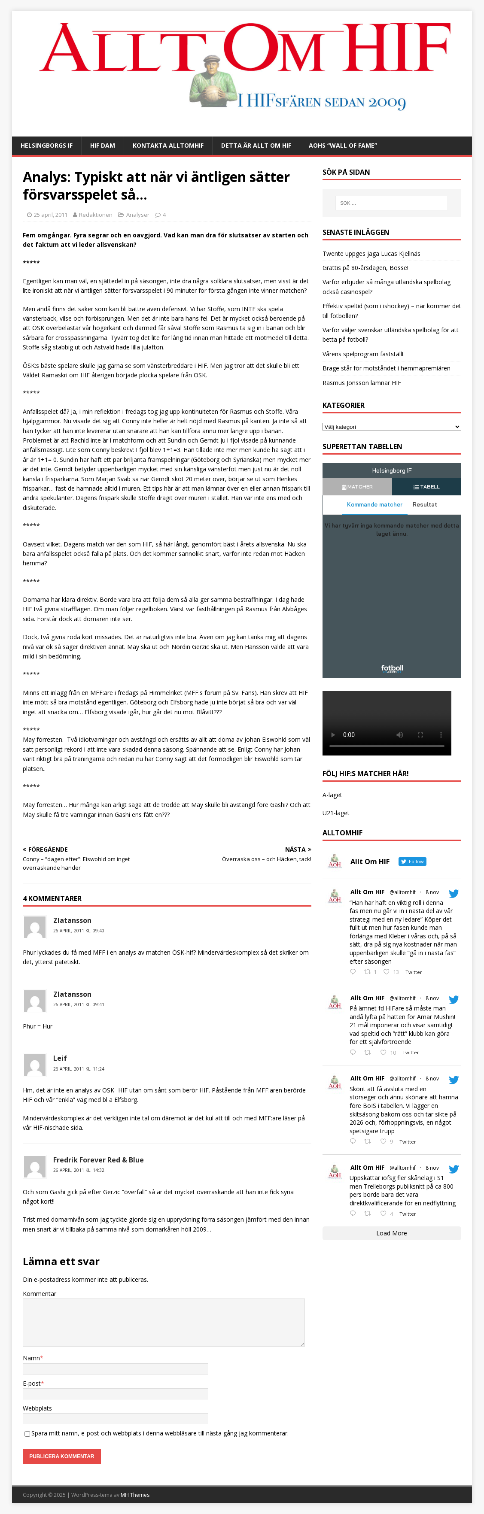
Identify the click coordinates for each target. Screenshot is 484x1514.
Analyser (137, 214)
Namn (31, 1358)
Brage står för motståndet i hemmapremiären (387, 368)
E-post (32, 1383)
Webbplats (37, 1408)
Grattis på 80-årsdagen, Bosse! (365, 268)
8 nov (432, 892)
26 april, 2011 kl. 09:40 (78, 931)
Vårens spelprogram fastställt (363, 354)
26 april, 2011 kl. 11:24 (78, 1069)
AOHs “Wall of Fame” (343, 145)
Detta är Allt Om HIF (256, 145)
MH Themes (135, 1495)
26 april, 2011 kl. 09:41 (78, 1004)
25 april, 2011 (50, 214)
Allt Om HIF (367, 892)
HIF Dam (102, 145)
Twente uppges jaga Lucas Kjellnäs (371, 253)
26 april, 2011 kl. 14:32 (78, 1170)
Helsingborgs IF (47, 145)
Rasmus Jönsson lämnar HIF (362, 383)
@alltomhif (403, 892)
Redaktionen (96, 214)
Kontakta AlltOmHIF (168, 145)
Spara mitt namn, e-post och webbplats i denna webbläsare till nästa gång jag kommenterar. (160, 1433)
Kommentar (39, 1293)
